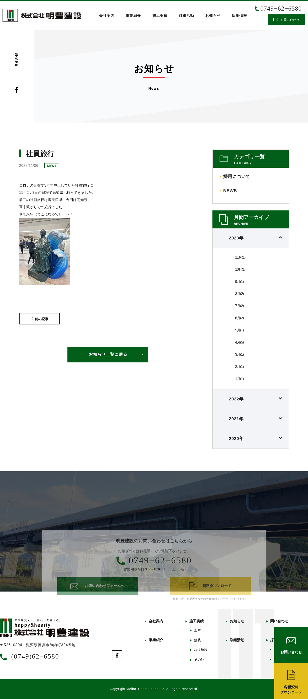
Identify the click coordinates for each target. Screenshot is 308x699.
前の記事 (39, 319)
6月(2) (239, 318)
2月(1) (239, 366)
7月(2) (239, 306)
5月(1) (239, 330)
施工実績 (159, 16)
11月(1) (240, 257)
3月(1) (239, 354)
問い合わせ (279, 621)
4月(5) (239, 342)
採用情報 (239, 16)
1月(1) (239, 379)
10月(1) (240, 269)
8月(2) (239, 294)
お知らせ (213, 16)
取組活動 (186, 16)
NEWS (230, 190)
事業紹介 (133, 16)
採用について (236, 176)
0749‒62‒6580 (281, 8)
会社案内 (106, 16)
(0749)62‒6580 (35, 656)
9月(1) (239, 282)
